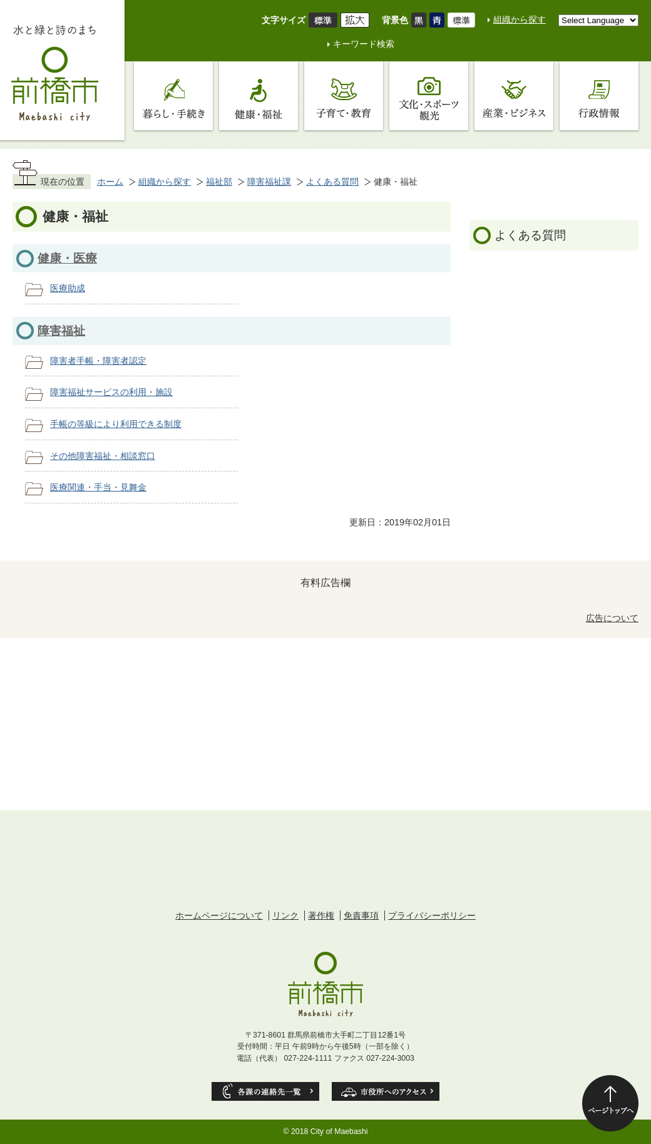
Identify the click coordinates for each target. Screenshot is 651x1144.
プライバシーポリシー (432, 915)
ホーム (110, 182)
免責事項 (361, 915)
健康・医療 (67, 258)
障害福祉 (61, 331)
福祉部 (219, 182)
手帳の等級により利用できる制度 (116, 424)
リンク (285, 915)
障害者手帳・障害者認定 (98, 361)
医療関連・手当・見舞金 (98, 487)
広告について (612, 618)
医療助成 (67, 288)
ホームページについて (219, 915)
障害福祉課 (269, 182)
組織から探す (519, 19)
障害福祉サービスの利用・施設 (111, 392)
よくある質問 (332, 182)
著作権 (321, 915)
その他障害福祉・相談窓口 (102, 456)
